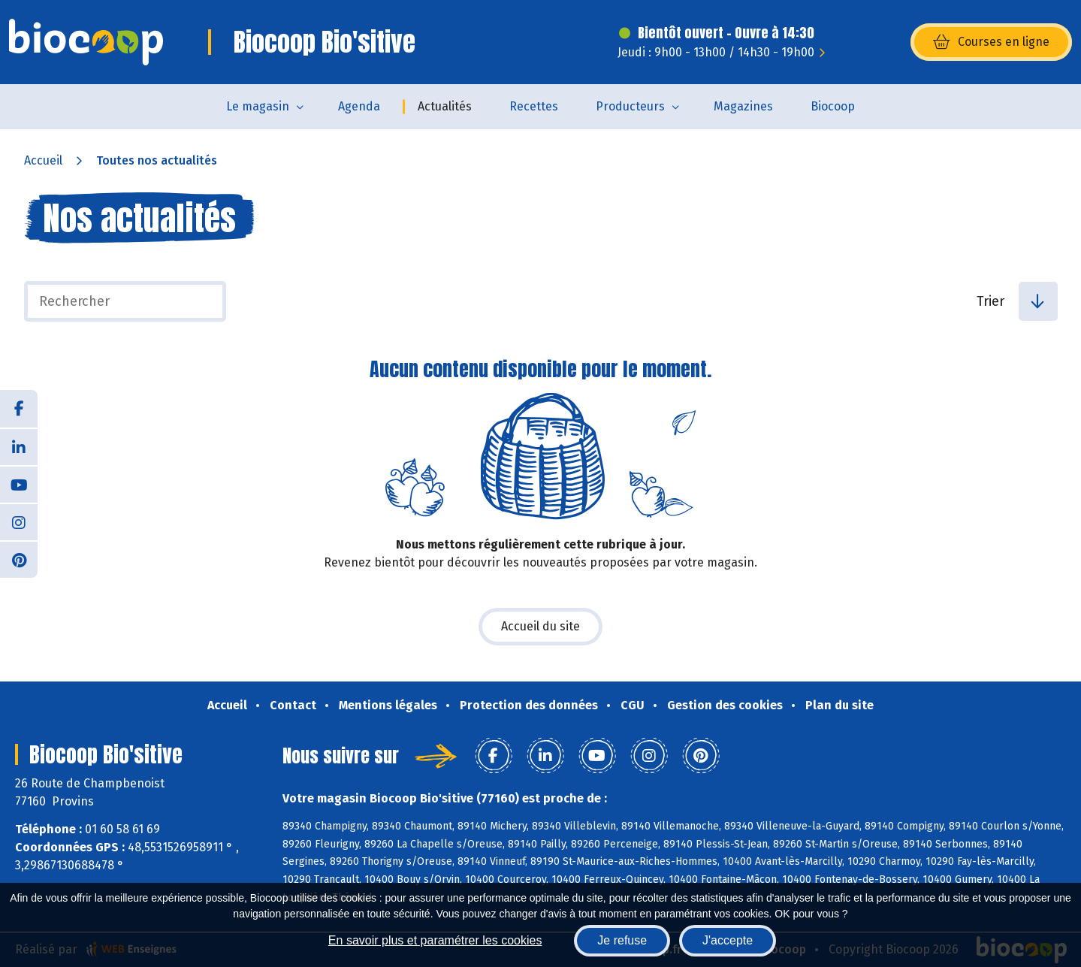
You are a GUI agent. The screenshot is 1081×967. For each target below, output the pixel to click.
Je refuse (622, 940)
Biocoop (833, 106)
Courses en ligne (991, 42)
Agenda (359, 106)
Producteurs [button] (630, 106)
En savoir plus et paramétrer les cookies (435, 940)
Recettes (533, 106)
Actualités (445, 106)
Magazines (743, 106)
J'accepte (727, 940)
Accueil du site (540, 626)
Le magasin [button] (257, 106)
